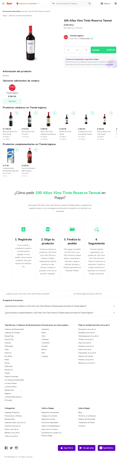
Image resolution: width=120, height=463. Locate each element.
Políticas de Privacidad (86, 419)
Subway (8, 343)
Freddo (7, 373)
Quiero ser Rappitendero (51, 426)
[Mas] (86, 50)
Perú (43, 353)
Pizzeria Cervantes (11, 376)
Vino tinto (24, 11)
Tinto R (30, 11)
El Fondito (8, 400)
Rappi (5, 16)
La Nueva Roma (10, 387)
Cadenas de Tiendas (12, 333)
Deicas (36, 11)
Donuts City (9, 339)
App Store (66, 448)
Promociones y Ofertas (13, 416)
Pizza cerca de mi (84, 343)
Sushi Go (8, 353)
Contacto (81, 426)
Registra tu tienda (48, 419)
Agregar (12, 101)
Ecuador (45, 346)
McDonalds (9, 346)
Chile (43, 336)
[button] (28, 3)
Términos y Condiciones (87, 416)
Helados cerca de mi (86, 346)
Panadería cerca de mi (86, 333)
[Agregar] (17, 113)
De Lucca (42, 11)
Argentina (45, 329)
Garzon (47, 11)
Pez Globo (8, 356)
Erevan (7, 363)
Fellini (7, 360)
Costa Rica (46, 343)
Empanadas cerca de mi (87, 353)
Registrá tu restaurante (50, 412)
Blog (80, 412)
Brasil (44, 333)
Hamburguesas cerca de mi (88, 336)
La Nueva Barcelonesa (13, 397)
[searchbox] (71, 3)
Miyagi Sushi (9, 390)
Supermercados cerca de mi (15, 422)
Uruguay (45, 356)
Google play (86, 448)
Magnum (8, 393)
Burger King (9, 336)
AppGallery (106, 448)
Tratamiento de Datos (86, 422)
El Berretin (9, 366)
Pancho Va (9, 370)
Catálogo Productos (12, 412)
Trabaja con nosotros (49, 416)
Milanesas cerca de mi (86, 363)
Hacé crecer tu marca (50, 429)
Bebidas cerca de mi (12, 433)
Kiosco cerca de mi (12, 429)
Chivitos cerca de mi (85, 339)
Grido (7, 349)
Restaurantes (10, 419)
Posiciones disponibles (50, 422)
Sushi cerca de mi (85, 349)
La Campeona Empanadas (14, 380)
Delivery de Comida (85, 356)
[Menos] (68, 50)
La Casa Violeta (11, 383)
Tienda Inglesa (76, 35)
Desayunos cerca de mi (87, 329)
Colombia (45, 339)
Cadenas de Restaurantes (14, 329)
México (44, 349)
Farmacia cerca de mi (12, 426)
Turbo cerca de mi (11, 436)
